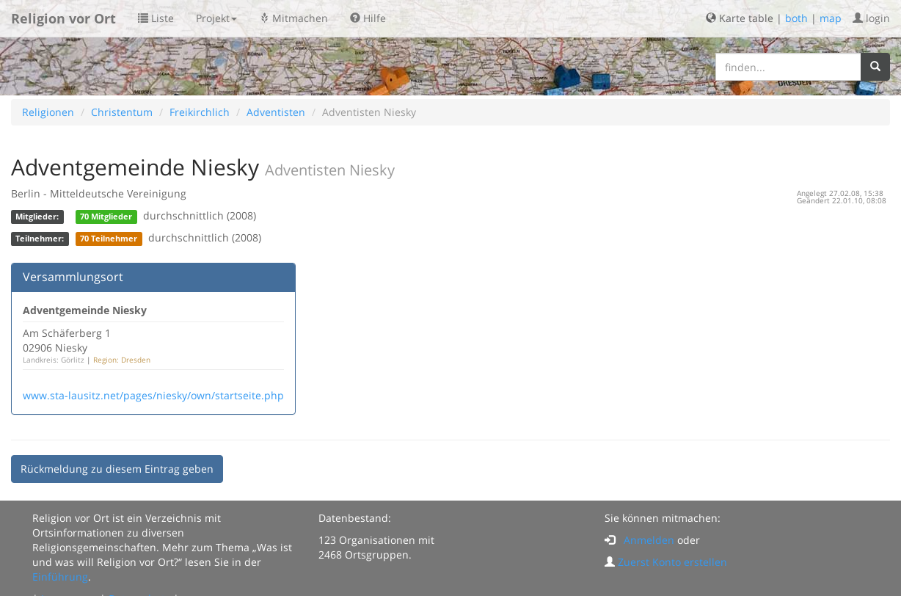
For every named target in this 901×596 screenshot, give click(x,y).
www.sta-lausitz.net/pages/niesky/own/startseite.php (153, 395)
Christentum (122, 112)
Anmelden (649, 540)
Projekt (216, 18)
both (796, 18)
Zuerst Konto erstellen (672, 562)
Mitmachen (293, 18)
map (831, 18)
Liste (156, 18)
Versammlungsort (73, 277)
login (871, 18)
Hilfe (368, 18)
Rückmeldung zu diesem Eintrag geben (117, 469)
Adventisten (276, 112)
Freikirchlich (199, 112)
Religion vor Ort (63, 18)
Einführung (60, 577)
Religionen (48, 112)
